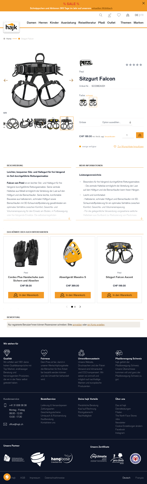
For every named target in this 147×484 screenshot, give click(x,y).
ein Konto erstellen (96, 324)
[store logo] (11, 27)
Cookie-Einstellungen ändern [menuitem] (128, 425)
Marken (139, 22)
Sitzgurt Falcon (27, 38)
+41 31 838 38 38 (18, 405)
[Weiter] (80, 306)
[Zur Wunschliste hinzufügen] (129, 146)
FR (142, 15)
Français (140, 477)
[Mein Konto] (109, 15)
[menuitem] (54, 405)
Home (8, 38)
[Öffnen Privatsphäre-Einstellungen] (7, 477)
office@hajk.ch (16, 424)
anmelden (77, 324)
